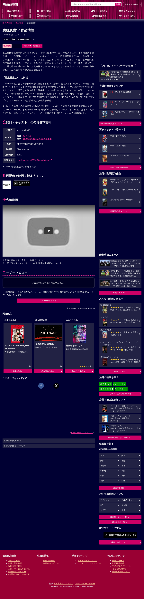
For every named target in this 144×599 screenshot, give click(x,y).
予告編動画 (72, 15)
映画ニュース (44, 15)
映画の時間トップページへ (15, 446)
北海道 (103, 466)
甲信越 (103, 471)
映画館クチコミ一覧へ (119, 517)
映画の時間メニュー (16, 11)
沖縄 (123, 481)
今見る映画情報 (119, 569)
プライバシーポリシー (85, 583)
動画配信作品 (99, 15)
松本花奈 (27, 135)
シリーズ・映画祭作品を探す (119, 394)
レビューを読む (127, 15)
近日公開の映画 (99, 11)
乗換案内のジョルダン (63, 583)
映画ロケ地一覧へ (119, 522)
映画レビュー (119, 371)
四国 (123, 476)
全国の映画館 (49, 560)
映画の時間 (7, 23)
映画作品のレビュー (17, 571)
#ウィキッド (118, 384)
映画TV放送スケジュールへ (119, 438)
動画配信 (36, 46)
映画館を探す (16, 15)
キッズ (124, 505)
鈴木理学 (27, 138)
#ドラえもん (105, 384)
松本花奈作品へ (17, 371)
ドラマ (6, 39)
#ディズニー (120, 389)
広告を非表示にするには (82, 432)
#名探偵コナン (106, 389)
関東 (123, 456)
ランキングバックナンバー (89, 563)
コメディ (104, 510)
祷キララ (47, 138)
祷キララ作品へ (78, 371)
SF (101, 505)
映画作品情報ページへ (13, 441)
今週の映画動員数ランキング (112, 124)
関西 (102, 461)
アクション (105, 500)
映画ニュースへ (119, 293)
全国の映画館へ (119, 488)
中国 (102, 476)
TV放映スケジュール (121, 566)
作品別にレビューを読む (19, 574)
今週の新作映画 (72, 11)
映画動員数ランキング (87, 560)
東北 (123, 466)
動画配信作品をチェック (120, 211)
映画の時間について (119, 542)
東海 (123, 461)
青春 (13, 39)
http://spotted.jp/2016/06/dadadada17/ (34, 160)
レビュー (26, 46)
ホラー (124, 510)
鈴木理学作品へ (47, 371)
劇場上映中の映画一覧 (119, 167)
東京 (102, 456)
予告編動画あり (24, 39)
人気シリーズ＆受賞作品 (19, 569)
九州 (102, 481)
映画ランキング (127, 11)
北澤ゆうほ (37, 138)
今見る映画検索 (131, 4)
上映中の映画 (44, 11)
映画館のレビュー (51, 563)
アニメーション (128, 500)
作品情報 (19, 23)
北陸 (123, 471)
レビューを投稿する (48, 301)
